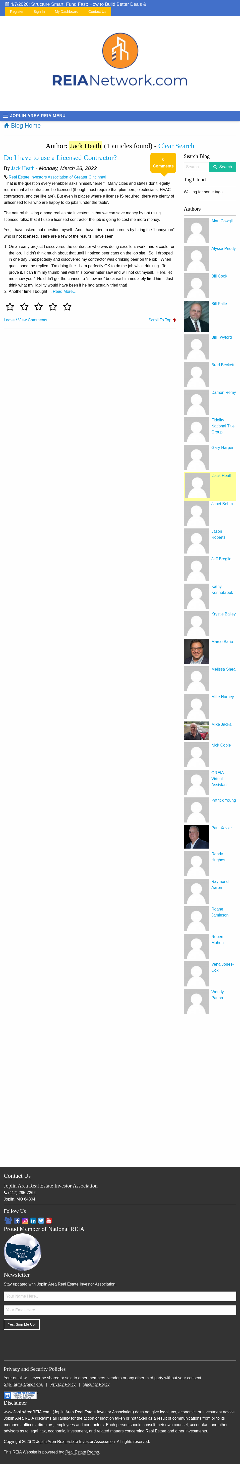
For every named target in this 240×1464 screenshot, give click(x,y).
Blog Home (22, 125)
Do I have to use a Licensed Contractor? (60, 157)
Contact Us (97, 12)
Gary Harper (222, 447)
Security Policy (96, 1384)
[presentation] (42, 1343)
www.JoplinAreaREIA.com (27, 1412)
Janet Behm (222, 504)
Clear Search (176, 146)
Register (17, 12)
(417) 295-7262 (20, 1193)
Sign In (39, 12)
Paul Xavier (221, 828)
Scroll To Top (162, 320)
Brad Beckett (222, 365)
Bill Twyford (221, 337)
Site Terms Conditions (23, 1384)
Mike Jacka (221, 724)
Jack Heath (23, 168)
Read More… (65, 291)
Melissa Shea (223, 669)
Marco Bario (222, 641)
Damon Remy (223, 392)
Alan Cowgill (222, 221)
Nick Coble (221, 745)
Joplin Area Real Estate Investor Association (75, 1441)
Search (225, 167)
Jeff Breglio (221, 559)
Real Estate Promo (82, 1452)
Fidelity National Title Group (223, 426)
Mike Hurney (222, 697)
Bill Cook (219, 276)
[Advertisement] (210, 1092)
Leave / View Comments (25, 320)
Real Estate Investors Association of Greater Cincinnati (57, 177)
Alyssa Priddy (223, 248)
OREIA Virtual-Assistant (219, 779)
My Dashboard (66, 12)
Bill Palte (219, 304)
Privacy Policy (63, 1384)
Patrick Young (223, 800)
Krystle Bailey (223, 614)
